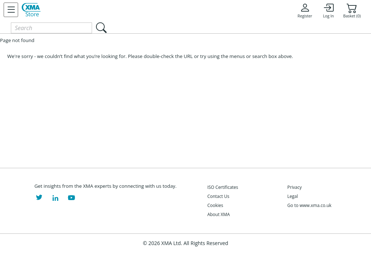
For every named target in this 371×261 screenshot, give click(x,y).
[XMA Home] (31, 10)
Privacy (294, 187)
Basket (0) (351, 10)
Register (304, 10)
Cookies (215, 205)
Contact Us (218, 196)
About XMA (218, 214)
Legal (292, 196)
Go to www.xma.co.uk (309, 205)
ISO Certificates (222, 187)
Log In (328, 10)
